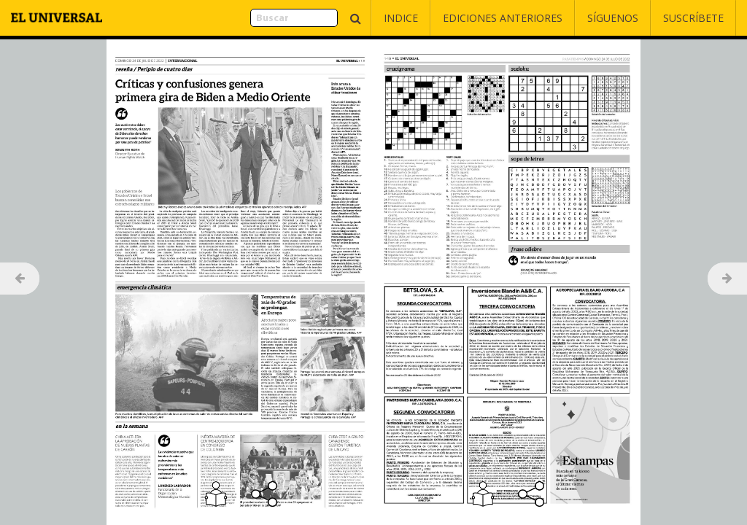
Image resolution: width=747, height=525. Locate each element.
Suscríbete (693, 18)
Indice (401, 18)
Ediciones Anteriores (502, 18)
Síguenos (612, 18)
